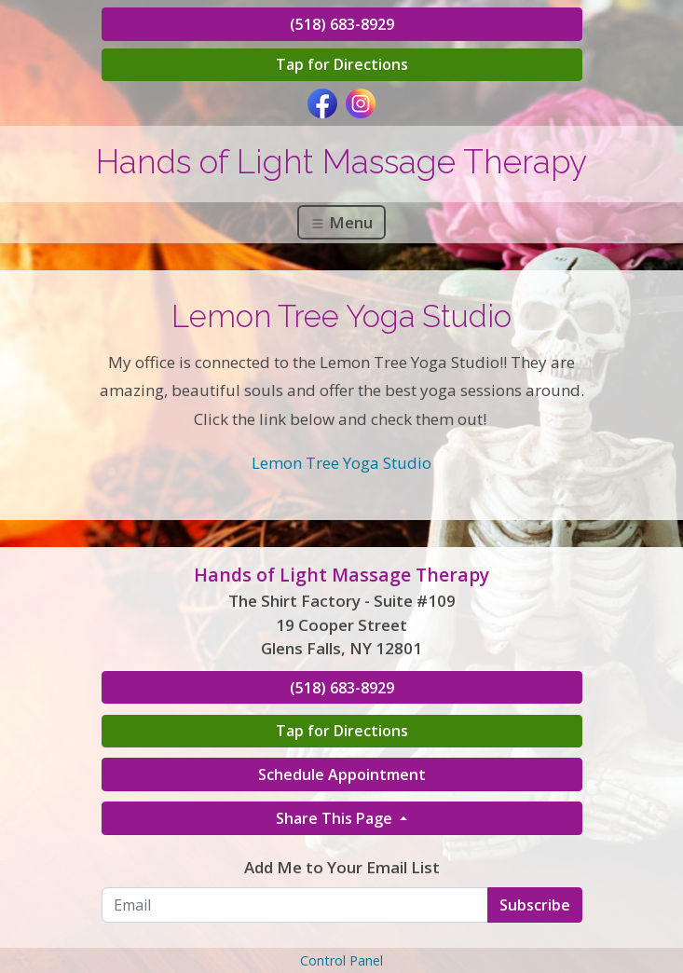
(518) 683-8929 (342, 24)
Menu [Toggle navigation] (341, 222)
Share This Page (336, 818)
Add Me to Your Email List (342, 867)
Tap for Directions (342, 64)
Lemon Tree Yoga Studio (341, 462)
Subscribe (534, 905)
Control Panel (341, 960)
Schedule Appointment (342, 774)
